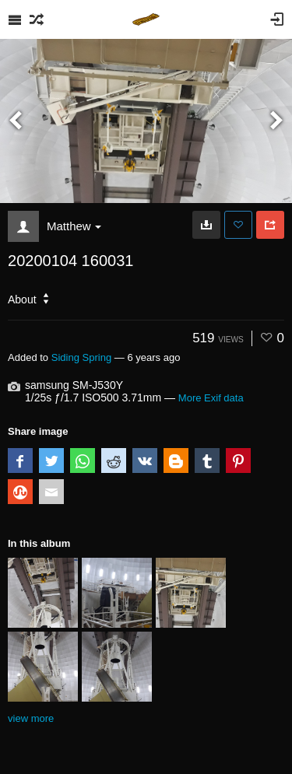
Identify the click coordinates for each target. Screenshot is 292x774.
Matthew (74, 226)
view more (31, 718)
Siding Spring (81, 357)
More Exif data (211, 398)
